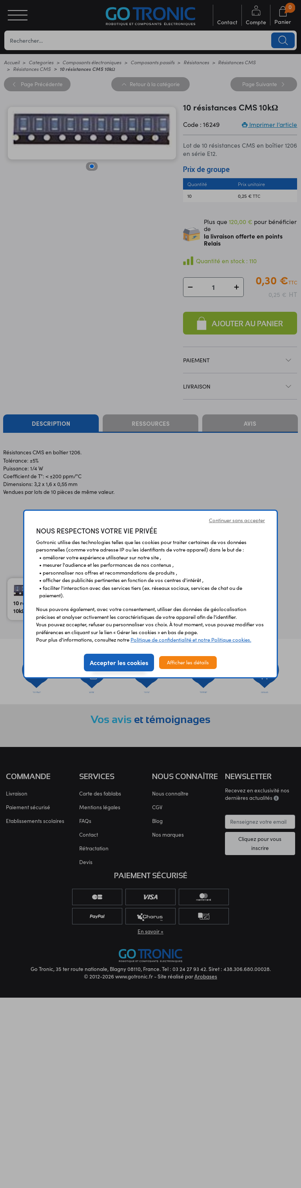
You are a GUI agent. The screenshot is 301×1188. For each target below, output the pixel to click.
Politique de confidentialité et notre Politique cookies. (191, 639)
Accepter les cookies (119, 662)
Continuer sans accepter (237, 520)
